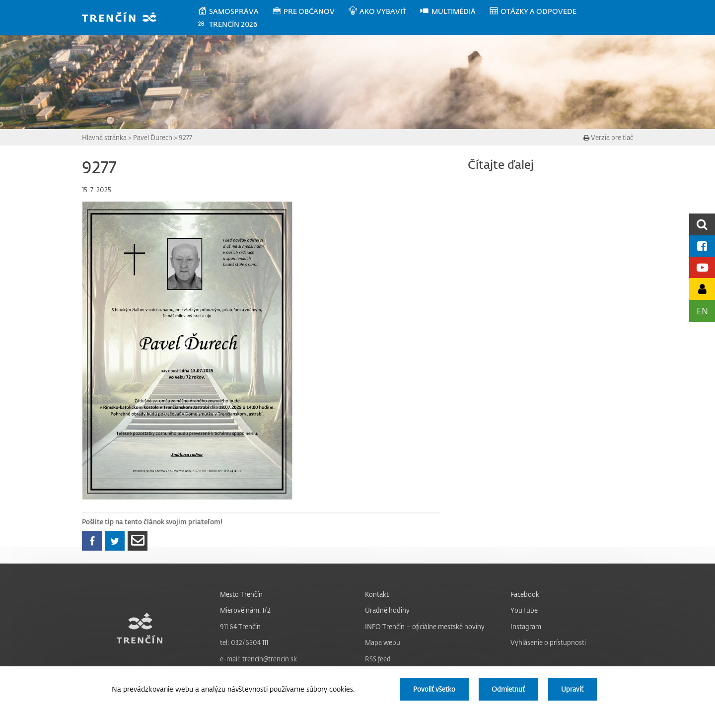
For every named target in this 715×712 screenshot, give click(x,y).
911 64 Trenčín (240, 626)
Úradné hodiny (387, 610)
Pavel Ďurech (152, 137)
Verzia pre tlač (608, 137)
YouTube (524, 610)
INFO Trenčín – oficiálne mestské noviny (425, 626)
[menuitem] (234, 11)
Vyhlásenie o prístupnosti (548, 642)
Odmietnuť (508, 689)
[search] (702, 224)
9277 (185, 137)
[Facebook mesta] (702, 246)
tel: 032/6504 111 (244, 642)
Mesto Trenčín (241, 594)
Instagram (525, 626)
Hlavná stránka (104, 137)
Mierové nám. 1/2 (245, 610)
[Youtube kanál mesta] (702, 267)
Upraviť (572, 689)
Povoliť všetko (434, 689)
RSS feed (378, 658)
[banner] (124, 18)
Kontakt (377, 594)
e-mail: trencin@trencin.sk (258, 658)
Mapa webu (382, 642)
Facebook (524, 594)
